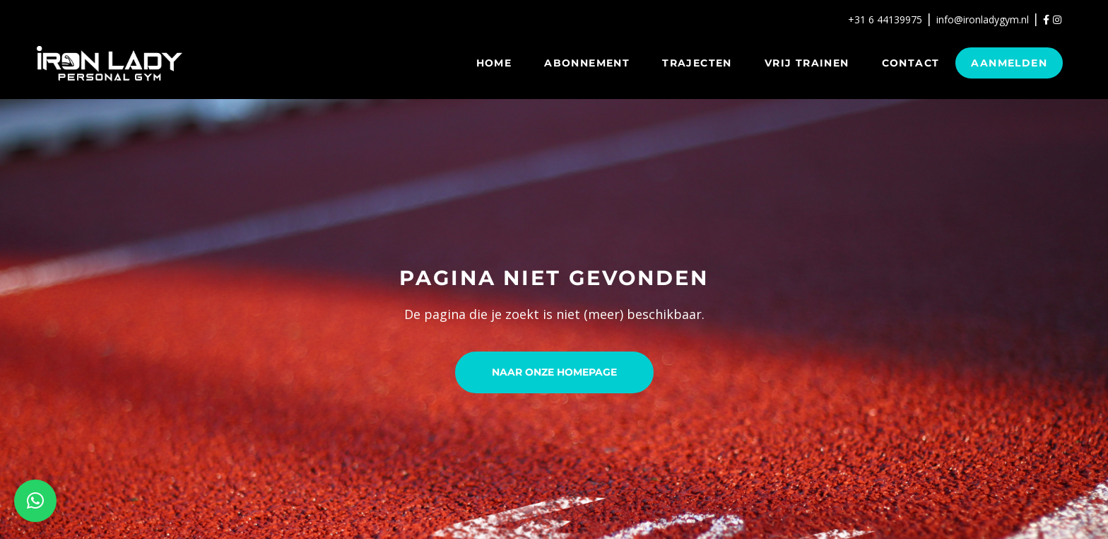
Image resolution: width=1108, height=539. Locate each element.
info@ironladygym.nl (982, 19)
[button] (35, 501)
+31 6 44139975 (885, 19)
